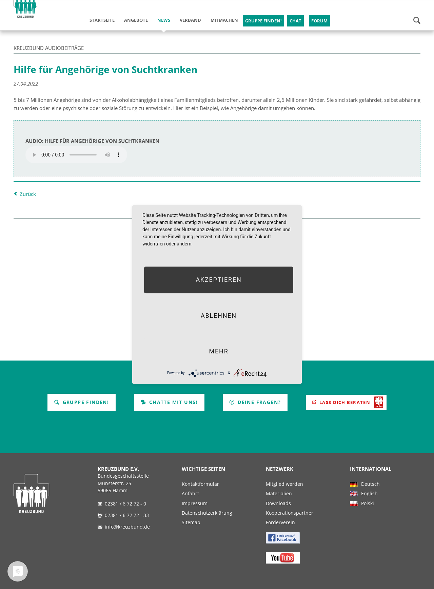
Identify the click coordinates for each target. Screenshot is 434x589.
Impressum (195, 503)
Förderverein (280, 522)
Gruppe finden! (82, 402)
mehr (218, 351)
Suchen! (417, 20)
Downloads (278, 503)
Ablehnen (219, 315)
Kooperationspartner (289, 513)
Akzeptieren (218, 279)
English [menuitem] (369, 494)
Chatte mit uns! (169, 402)
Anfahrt (190, 494)
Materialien (279, 494)
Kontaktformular (200, 484)
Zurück (28, 193)
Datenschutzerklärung (207, 513)
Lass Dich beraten (344, 402)
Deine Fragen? (255, 402)
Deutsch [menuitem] (370, 484)
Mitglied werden (284, 484)
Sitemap (191, 522)
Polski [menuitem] (367, 503)
